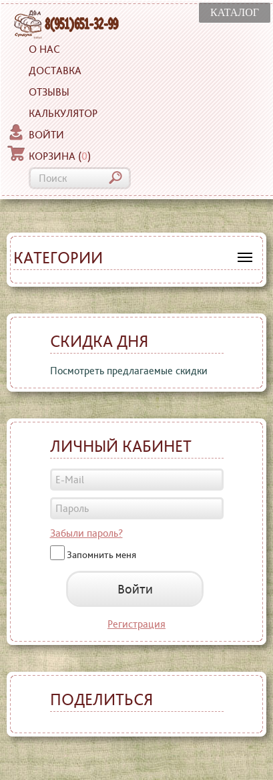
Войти (35, 133)
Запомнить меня (101, 554)
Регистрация (136, 624)
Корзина (49, 154)
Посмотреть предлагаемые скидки (129, 370)
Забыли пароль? (86, 533)
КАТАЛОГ (234, 12)
